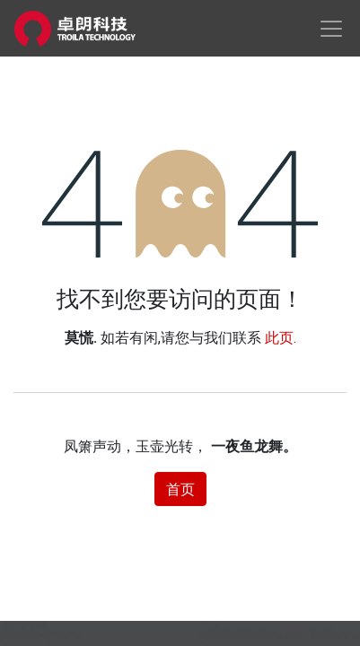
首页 (180, 489)
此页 (279, 337)
